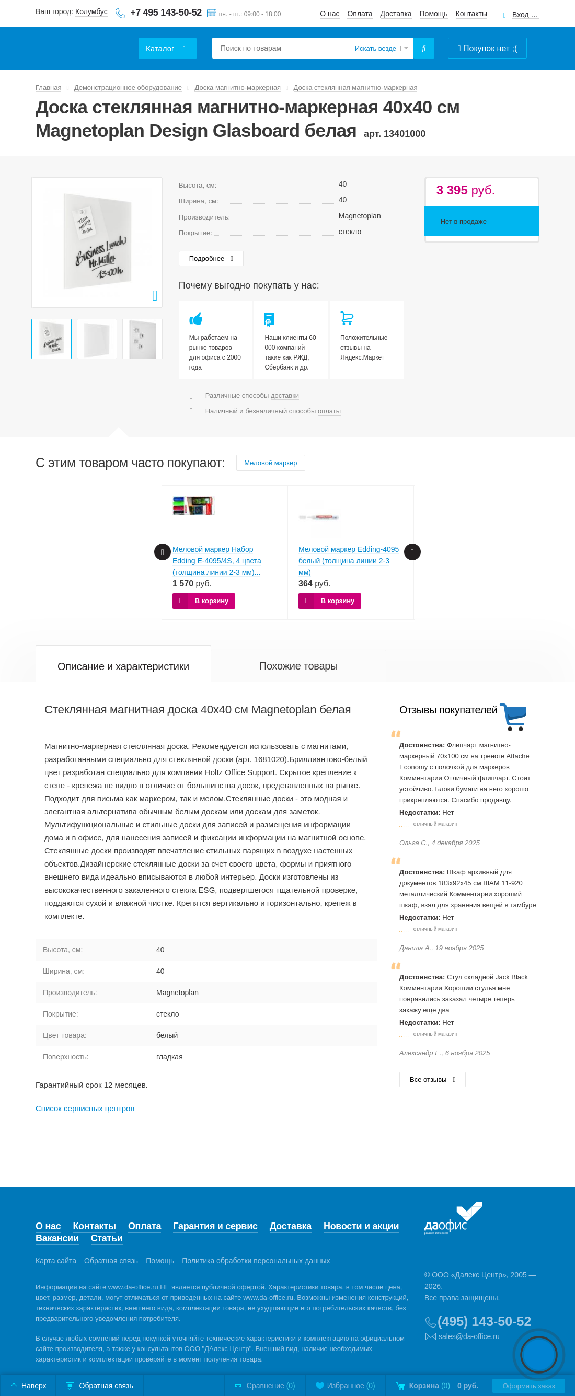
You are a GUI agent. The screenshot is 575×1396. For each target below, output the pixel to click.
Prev (45, 242)
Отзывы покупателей (448, 710)
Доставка (396, 13)
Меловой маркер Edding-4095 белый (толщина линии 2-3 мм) (348, 560)
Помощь (434, 13)
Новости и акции (361, 1226)
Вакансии (57, 1238)
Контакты (471, 13)
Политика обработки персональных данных (256, 1260)
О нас (329, 13)
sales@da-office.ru (469, 1336)
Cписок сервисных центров (85, 1108)
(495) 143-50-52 (484, 1321)
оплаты (329, 411)
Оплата (359, 13)
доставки (285, 395)
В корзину (212, 601)
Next (149, 242)
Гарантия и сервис (215, 1226)
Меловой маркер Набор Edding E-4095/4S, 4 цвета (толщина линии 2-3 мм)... (216, 560)
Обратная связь (111, 1260)
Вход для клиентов (525, 15)
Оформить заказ (528, 1386)
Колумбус (91, 11)
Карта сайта (56, 1260)
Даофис (85, 42)
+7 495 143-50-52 (166, 12)
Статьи (107, 1238)
